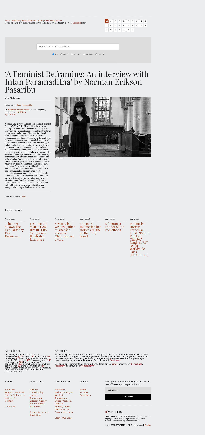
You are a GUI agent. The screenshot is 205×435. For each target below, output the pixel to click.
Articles (88, 54)
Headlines (16, 20)
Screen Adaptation (64, 412)
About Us (10, 389)
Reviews (84, 392)
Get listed (77, 23)
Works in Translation (61, 396)
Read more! (115, 360)
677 (20, 356)
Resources (35, 406)
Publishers (85, 395)
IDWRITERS (78, 7)
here (24, 197)
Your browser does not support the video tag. (78, 302)
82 (19, 365)
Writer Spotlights (64, 392)
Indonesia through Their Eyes (39, 413)
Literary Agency (38, 401)
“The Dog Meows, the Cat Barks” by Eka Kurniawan (14, 229)
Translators (36, 398)
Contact (9, 401)
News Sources (37, 403)
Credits (148, 425)
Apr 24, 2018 (10, 114)
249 (49, 360)
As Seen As (10, 398)
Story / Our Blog (63, 418)
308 (48, 356)
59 (43, 365)
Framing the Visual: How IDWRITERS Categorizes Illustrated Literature (38, 231)
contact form (87, 365)
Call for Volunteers (15, 395)
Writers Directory (28, 20)
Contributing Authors (53, 20)
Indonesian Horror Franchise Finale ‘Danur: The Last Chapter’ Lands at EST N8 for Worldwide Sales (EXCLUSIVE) (140, 239)
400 (20, 363)
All (107, 21)
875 (18, 358)
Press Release (62, 409)
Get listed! (10, 406)
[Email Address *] (128, 390)
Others (99, 54)
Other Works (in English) (63, 402)
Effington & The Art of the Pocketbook (114, 226)
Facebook (137, 363)
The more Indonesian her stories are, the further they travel (90, 229)
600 (21, 362)
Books (40, 20)
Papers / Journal (63, 406)
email (114, 363)
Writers (75, 54)
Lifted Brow (21, 112)
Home (7, 20)
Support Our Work (14, 392)
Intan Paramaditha (24, 105)
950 (32, 356)
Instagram (60, 365)
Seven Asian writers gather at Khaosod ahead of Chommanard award (65, 231)
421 (28, 360)
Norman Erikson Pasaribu (18, 110)
